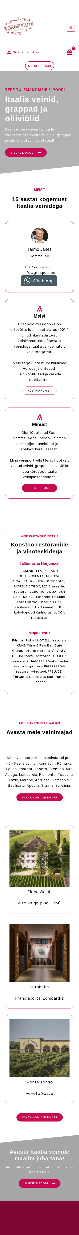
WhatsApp (43, 280)
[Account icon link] (24, 52)
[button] (39, 65)
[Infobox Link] (39, 869)
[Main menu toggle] (71, 28)
